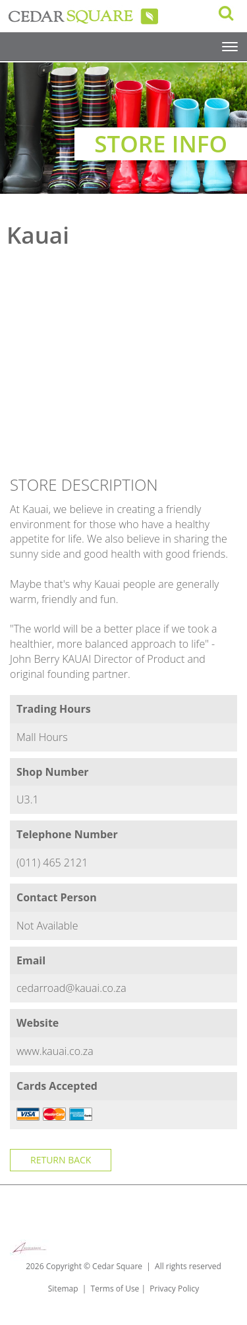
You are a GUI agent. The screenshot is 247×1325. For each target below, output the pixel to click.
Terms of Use (115, 1288)
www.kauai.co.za (55, 1051)
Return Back (60, 1160)
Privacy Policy (174, 1288)
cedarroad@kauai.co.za (71, 988)
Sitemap (63, 1288)
